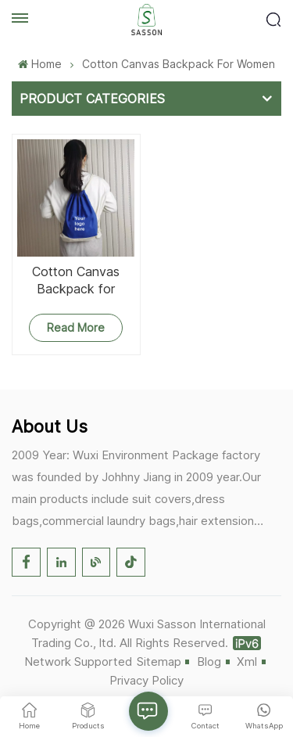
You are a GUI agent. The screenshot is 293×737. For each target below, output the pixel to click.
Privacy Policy (146, 680)
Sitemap (159, 661)
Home (39, 63)
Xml (247, 661)
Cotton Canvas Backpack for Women (76, 280)
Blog (209, 661)
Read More (76, 327)
